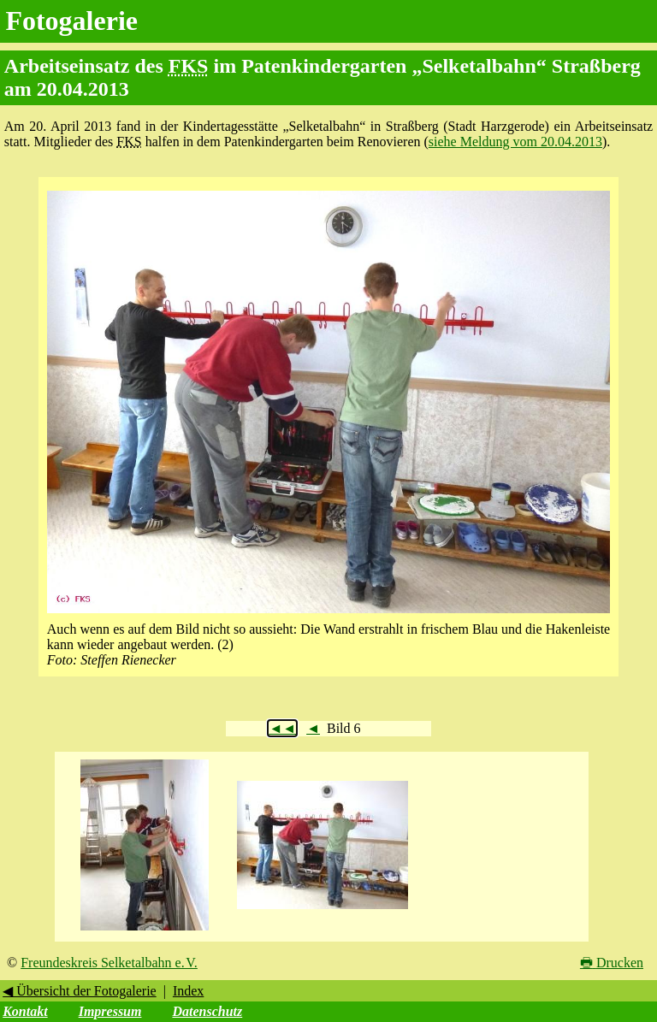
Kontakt (25, 1011)
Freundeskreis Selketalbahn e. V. (109, 962)
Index (188, 991)
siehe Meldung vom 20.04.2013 (515, 141)
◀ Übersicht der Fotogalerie (80, 991)
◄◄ (282, 728)
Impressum (110, 1011)
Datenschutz (207, 1011)
